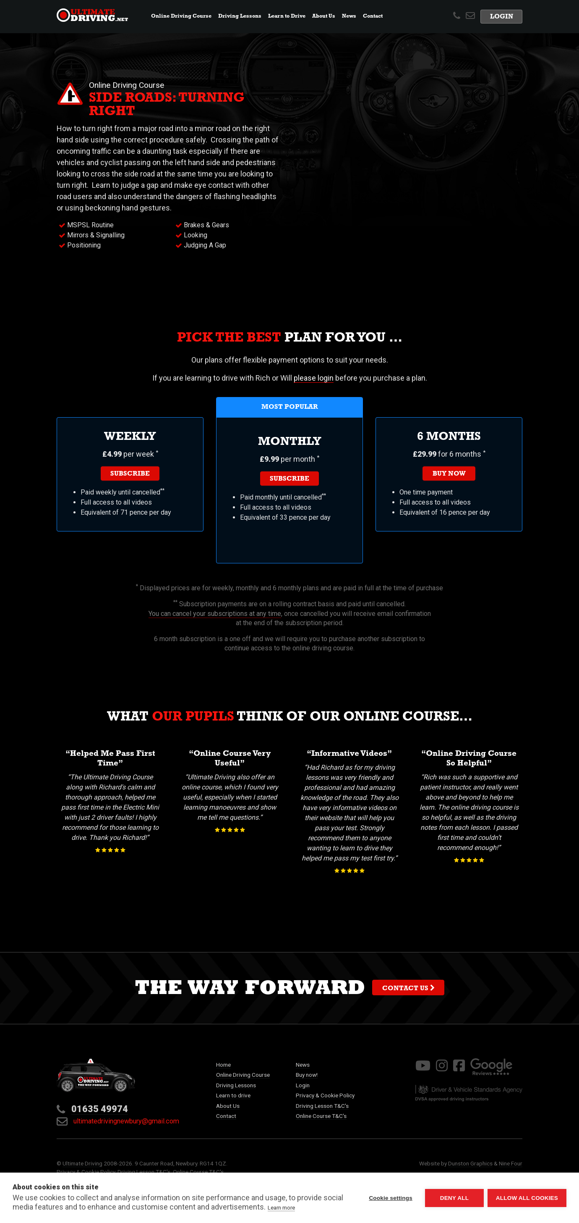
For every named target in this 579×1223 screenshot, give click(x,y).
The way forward (289, 990)
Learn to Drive (286, 16)
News (351, 15)
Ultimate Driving (82, 1163)
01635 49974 (99, 1109)
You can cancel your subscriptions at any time (215, 614)
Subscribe (130, 474)
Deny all (454, 1198)
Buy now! (307, 1074)
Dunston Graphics (470, 1163)
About (323, 17)
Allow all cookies (527, 1198)
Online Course (181, 17)
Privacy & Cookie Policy (325, 1095)
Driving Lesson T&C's (322, 1105)
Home (223, 1064)
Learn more (281, 1208)
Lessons (239, 17)
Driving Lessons (236, 1085)
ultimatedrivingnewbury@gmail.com (118, 1121)
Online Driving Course (243, 1074)
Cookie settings (390, 1198)
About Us (228, 1105)
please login (314, 377)
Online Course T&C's (321, 1116)
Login (501, 17)
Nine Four (510, 1163)
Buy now (449, 474)
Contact (373, 16)
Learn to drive (233, 1095)
